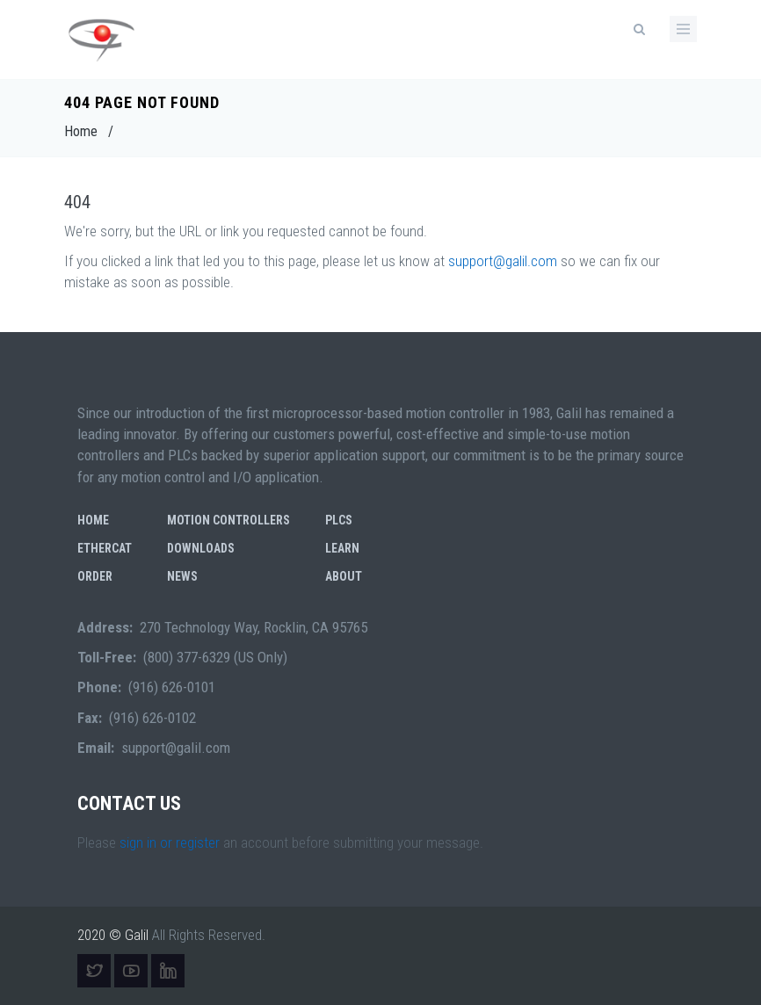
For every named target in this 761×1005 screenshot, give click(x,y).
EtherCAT (104, 548)
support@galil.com (502, 261)
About (343, 576)
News (182, 576)
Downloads (201, 548)
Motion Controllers (228, 520)
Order (94, 576)
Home (81, 131)
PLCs (338, 520)
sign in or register (170, 842)
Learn (342, 548)
